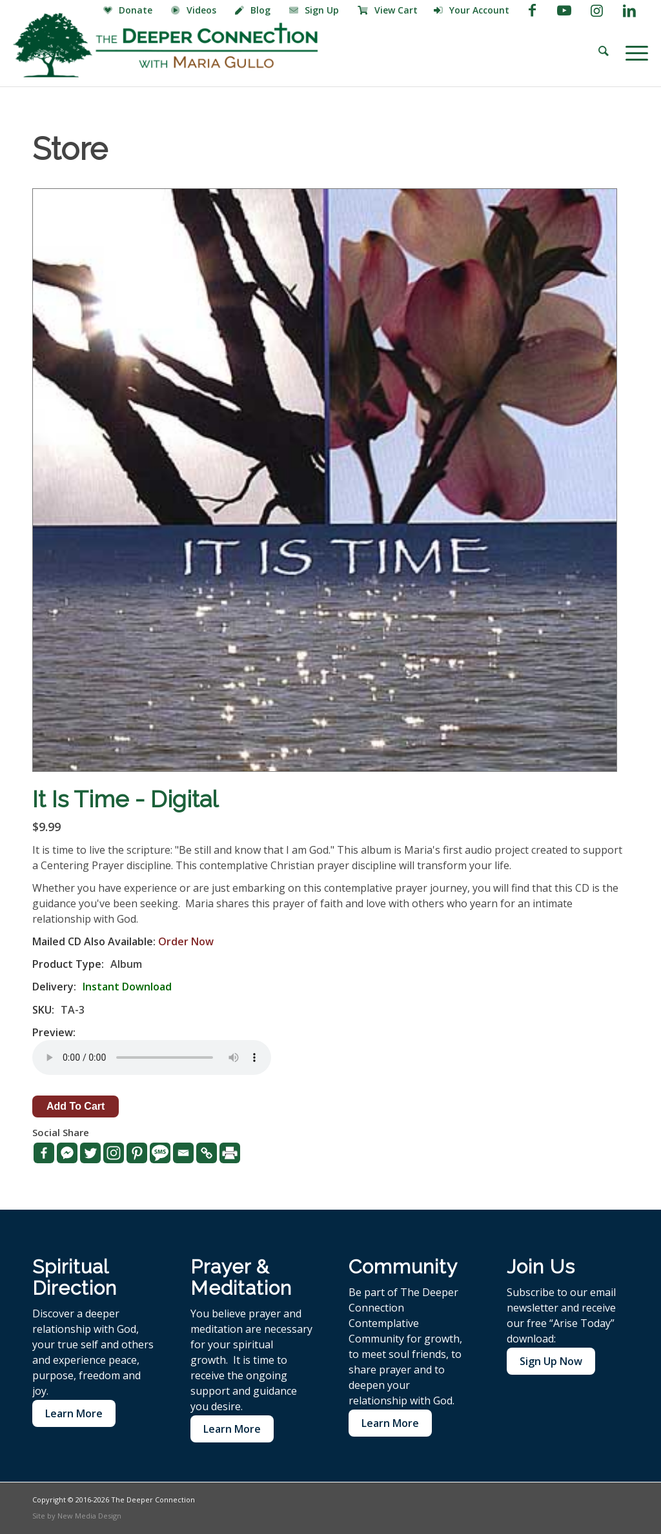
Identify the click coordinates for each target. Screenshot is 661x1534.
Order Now (186, 941)
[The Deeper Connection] (165, 45)
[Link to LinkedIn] (629, 9)
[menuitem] (129, 10)
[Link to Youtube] (564, 9)
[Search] (603, 51)
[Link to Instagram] (596, 9)
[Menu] (632, 51)
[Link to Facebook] (532, 9)
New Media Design (89, 1515)
